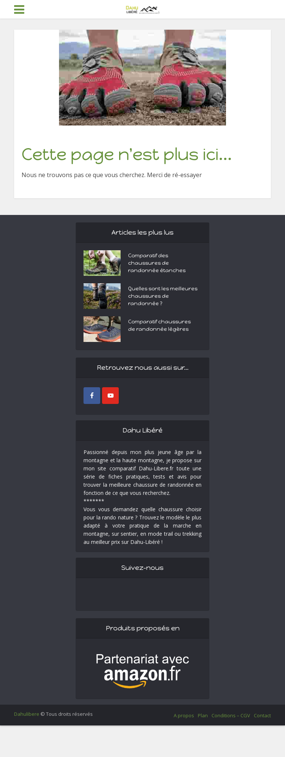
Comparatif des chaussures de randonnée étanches (157, 263)
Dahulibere (26, 714)
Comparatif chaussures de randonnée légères (159, 325)
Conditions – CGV (231, 715)
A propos (184, 715)
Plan (203, 715)
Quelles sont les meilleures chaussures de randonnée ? (162, 296)
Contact (262, 715)
